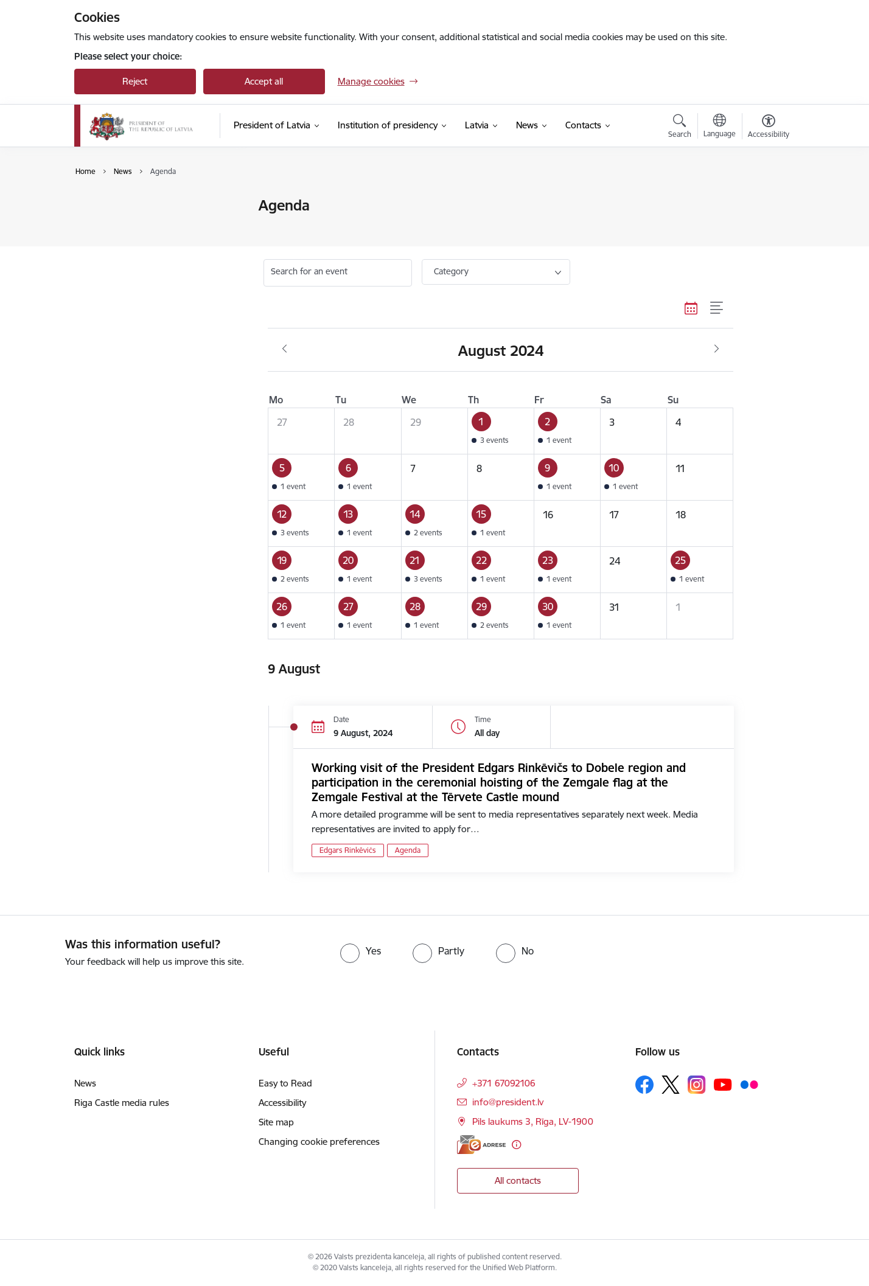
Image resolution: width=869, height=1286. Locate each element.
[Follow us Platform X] (670, 1085)
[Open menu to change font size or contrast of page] (768, 127)
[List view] (717, 308)
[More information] (516, 1144)
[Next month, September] (716, 349)
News (98, 206)
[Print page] (765, 200)
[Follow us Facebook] (644, 1085)
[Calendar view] (691, 308)
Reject (134, 81)
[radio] (360, 951)
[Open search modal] (679, 127)
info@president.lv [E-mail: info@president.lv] (507, 1102)
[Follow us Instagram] (697, 1084)
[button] (500, 431)
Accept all (264, 81)
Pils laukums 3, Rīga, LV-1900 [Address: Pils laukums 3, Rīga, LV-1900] (532, 1121)
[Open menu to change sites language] (719, 127)
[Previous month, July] (284, 349)
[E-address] (481, 1145)
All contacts (518, 1180)
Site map (276, 1122)
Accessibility (282, 1102)
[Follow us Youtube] (723, 1084)
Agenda (103, 227)
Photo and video (121, 248)
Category (451, 271)
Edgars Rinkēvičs (347, 850)
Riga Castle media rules (121, 1102)
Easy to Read (285, 1083)
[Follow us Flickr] (749, 1084)
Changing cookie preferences (319, 1141)
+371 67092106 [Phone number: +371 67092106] (504, 1083)
